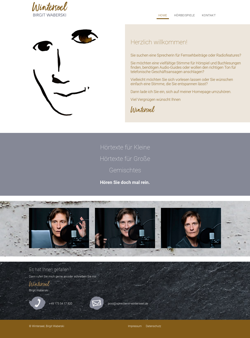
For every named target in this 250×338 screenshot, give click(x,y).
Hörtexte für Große (125, 158)
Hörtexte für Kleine (125, 147)
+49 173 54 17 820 (60, 303)
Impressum (135, 326)
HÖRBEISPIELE (184, 15)
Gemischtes (125, 170)
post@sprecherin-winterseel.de (128, 303)
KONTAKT (209, 15)
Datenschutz (153, 326)
